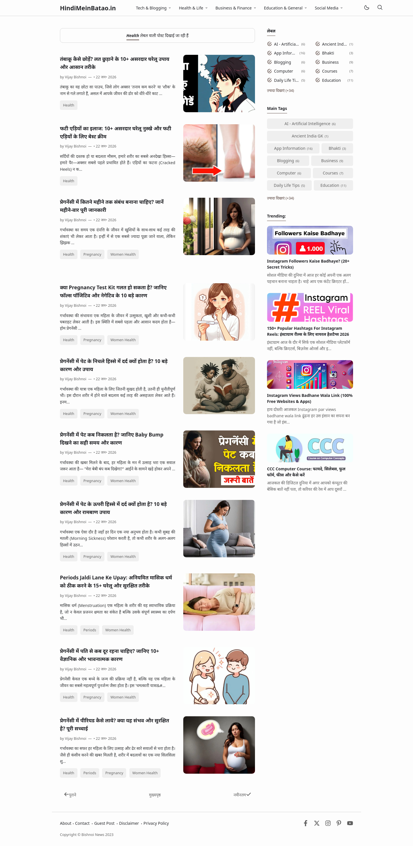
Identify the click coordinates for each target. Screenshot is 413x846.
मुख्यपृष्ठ (155, 795)
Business (330, 62)
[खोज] (380, 8)
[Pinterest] (339, 824)
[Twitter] (317, 824)
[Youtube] (350, 824)
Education (331, 80)
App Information (286, 53)
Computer (283, 71)
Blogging (282, 62)
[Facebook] (306, 824)
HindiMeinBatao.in (88, 8)
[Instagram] (328, 824)
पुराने (70, 795)
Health (68, 105)
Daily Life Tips (286, 80)
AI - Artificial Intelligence (286, 44)
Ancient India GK (334, 44)
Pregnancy (92, 254)
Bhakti (328, 53)
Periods (89, 630)
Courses (329, 71)
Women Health (123, 254)
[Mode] (366, 7)
